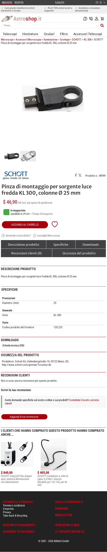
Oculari (49, 34)
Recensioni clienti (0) (26, 253)
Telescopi (10, 34)
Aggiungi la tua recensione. (24, 416)
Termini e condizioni (14, 505)
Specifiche (60, 244)
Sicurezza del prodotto (79, 253)
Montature (30, 34)
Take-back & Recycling (15, 515)
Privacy (7, 512)
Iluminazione (51, 39)
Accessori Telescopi (87, 34)
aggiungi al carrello (25, 224)
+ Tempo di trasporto (41, 214)
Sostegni (65, 39)
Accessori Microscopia (28, 39)
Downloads (91, 244)
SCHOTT (77, 39)
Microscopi (7, 39)
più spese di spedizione (39, 202)
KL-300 (87, 39)
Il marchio (8, 509)
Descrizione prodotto (23, 244)
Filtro (64, 34)
